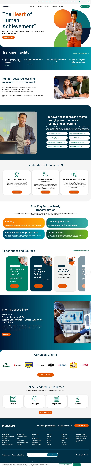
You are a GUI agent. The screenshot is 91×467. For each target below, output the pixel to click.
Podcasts (49, 445)
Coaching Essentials (36, 441)
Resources (49, 435)
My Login (82, 1)
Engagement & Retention (55, 146)
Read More (6, 335)
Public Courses (5, 441)
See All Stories (45, 375)
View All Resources (45, 413)
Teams (18, 439)
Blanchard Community (71, 1)
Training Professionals (22, 443)
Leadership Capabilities (54, 132)
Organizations (20, 441)
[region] (45, 465)
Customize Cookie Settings (65, 464)
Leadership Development (8, 437)
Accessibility (56, 461)
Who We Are (64, 437)
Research (49, 437)
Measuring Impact (75, 146)
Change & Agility (52, 137)
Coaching (4, 439)
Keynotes (4, 443)
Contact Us (60, 1)
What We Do (5, 435)
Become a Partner (50, 1)
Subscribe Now (52, 456)
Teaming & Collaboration (77, 142)
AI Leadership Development (56, 142)
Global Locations (65, 439)
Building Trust (35, 439)
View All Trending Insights (81, 53)
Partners (64, 443)
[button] (88, 2)
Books (48, 443)
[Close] (89, 464)
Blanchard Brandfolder (81, 437)
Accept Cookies (76, 464)
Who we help (20, 435)
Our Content (35, 435)
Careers (63, 441)
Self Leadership (35, 443)
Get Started (82, 426)
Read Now (7, 65)
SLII (38, 1)
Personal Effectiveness (76, 137)
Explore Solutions (9, 36)
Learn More (38, 225)
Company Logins (80, 435)
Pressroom (64, 445)
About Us (64, 435)
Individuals (19, 445)
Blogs (48, 439)
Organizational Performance (78, 132)
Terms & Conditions (49, 461)
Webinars (49, 441)
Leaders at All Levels (22, 437)
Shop (43, 1)
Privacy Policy (41, 461)
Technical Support (63, 461)
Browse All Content (36, 445)
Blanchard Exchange (81, 439)
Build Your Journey (85, 6)
